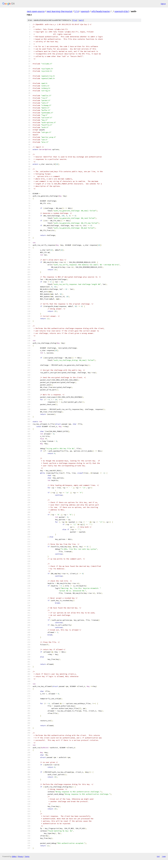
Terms (26, 856)
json (164, 856)
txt (158, 856)
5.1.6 (76, 11)
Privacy (20, 856)
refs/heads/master (100, 11)
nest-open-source (36, 11)
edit (81, 20)
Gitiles (14, 856)
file (75, 20)
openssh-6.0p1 (121, 11)
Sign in (163, 4)
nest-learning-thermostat (59, 11)
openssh (85, 11)
